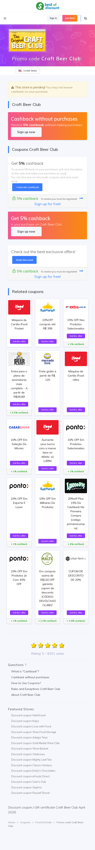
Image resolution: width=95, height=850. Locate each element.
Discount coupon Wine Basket (29, 748)
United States (27, 70)
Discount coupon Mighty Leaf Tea (31, 759)
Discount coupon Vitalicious (28, 754)
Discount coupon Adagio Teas (29, 737)
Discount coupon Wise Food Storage (33, 732)
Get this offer (19, 341)
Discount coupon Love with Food (31, 726)
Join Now (70, 18)
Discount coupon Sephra (26, 787)
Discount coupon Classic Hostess (31, 765)
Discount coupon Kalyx (25, 721)
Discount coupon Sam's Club (28, 781)
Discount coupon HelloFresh (28, 715)
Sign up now (26, 132)
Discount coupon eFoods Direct (30, 776)
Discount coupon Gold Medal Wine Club (35, 743)
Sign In (53, 18)
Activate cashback (27, 187)
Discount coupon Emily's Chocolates (33, 770)
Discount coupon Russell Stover (30, 792)
